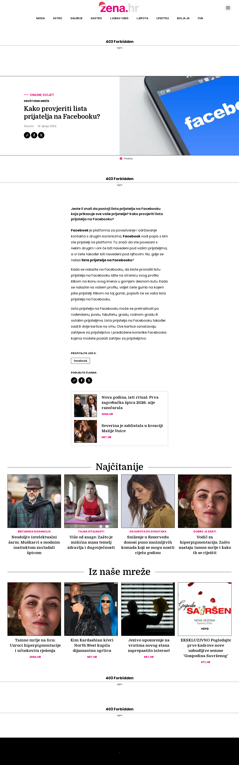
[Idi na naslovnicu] (119, 11)
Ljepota (142, 18)
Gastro (96, 18)
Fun (200, 18)
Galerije (76, 18)
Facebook (80, 361)
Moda (40, 18)
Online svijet (42, 94)
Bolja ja (183, 18)
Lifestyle (162, 18)
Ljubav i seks (119, 18)
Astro (57, 18)
